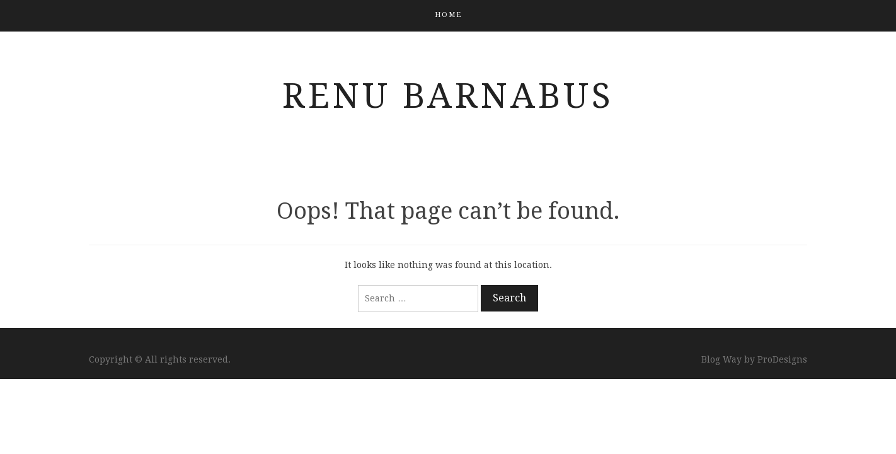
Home (448, 15)
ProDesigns (782, 359)
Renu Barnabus (448, 96)
